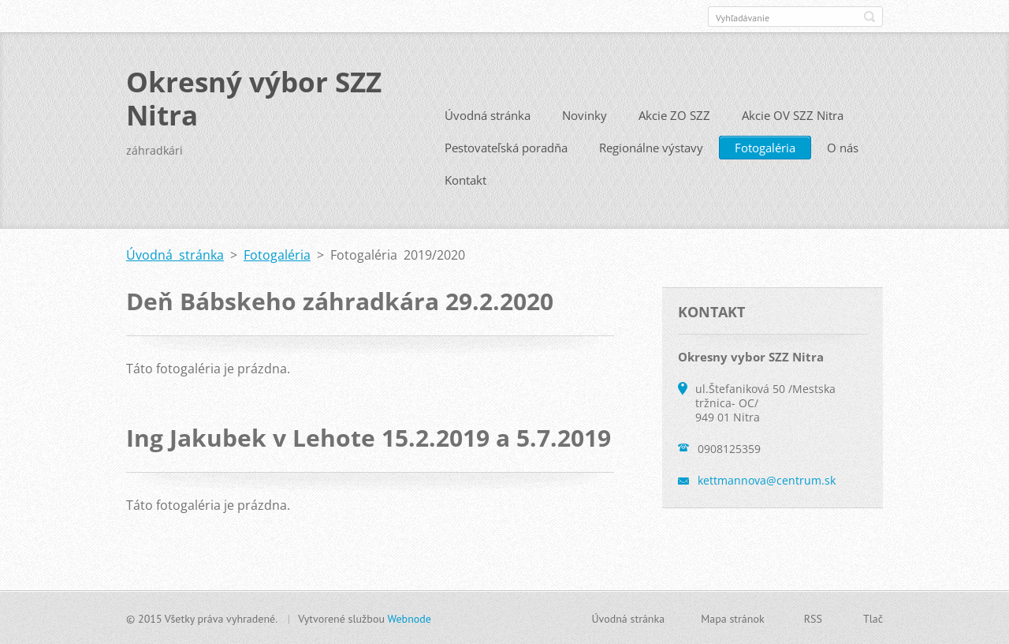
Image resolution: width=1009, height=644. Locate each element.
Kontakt (465, 179)
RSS (813, 618)
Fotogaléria (765, 147)
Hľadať (869, 16)
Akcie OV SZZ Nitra (792, 114)
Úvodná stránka (488, 114)
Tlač (873, 618)
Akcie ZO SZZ (674, 114)
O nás (842, 147)
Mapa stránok (733, 618)
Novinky (584, 114)
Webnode (408, 618)
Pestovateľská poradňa (506, 147)
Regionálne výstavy (651, 147)
